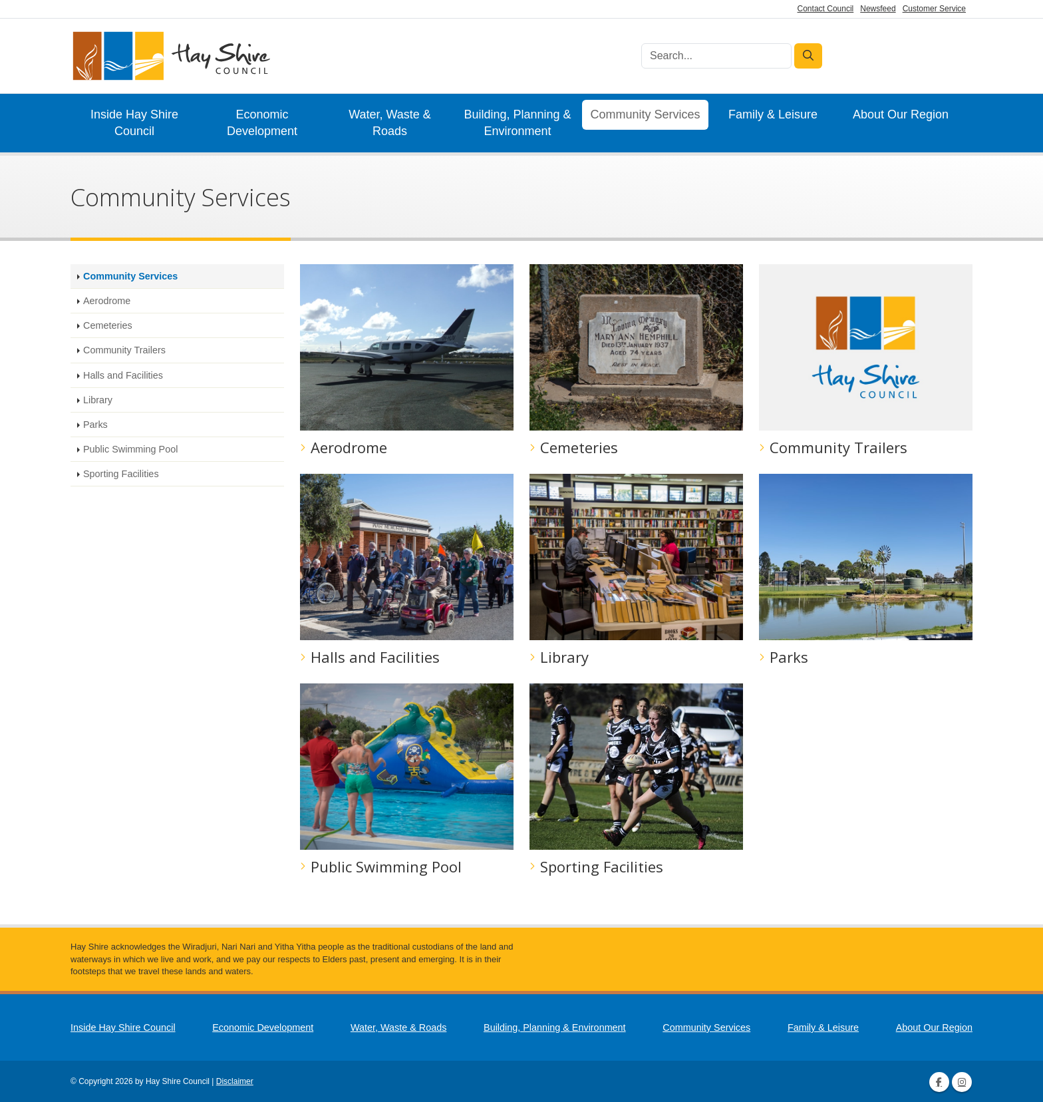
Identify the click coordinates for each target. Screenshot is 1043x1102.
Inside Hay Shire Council (134, 123)
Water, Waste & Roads (390, 123)
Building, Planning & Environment (517, 123)
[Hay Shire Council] (170, 56)
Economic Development (262, 123)
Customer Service (934, 8)
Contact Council (826, 8)
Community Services (645, 114)
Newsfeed (877, 8)
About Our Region (901, 114)
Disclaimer (234, 1081)
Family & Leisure (773, 114)
